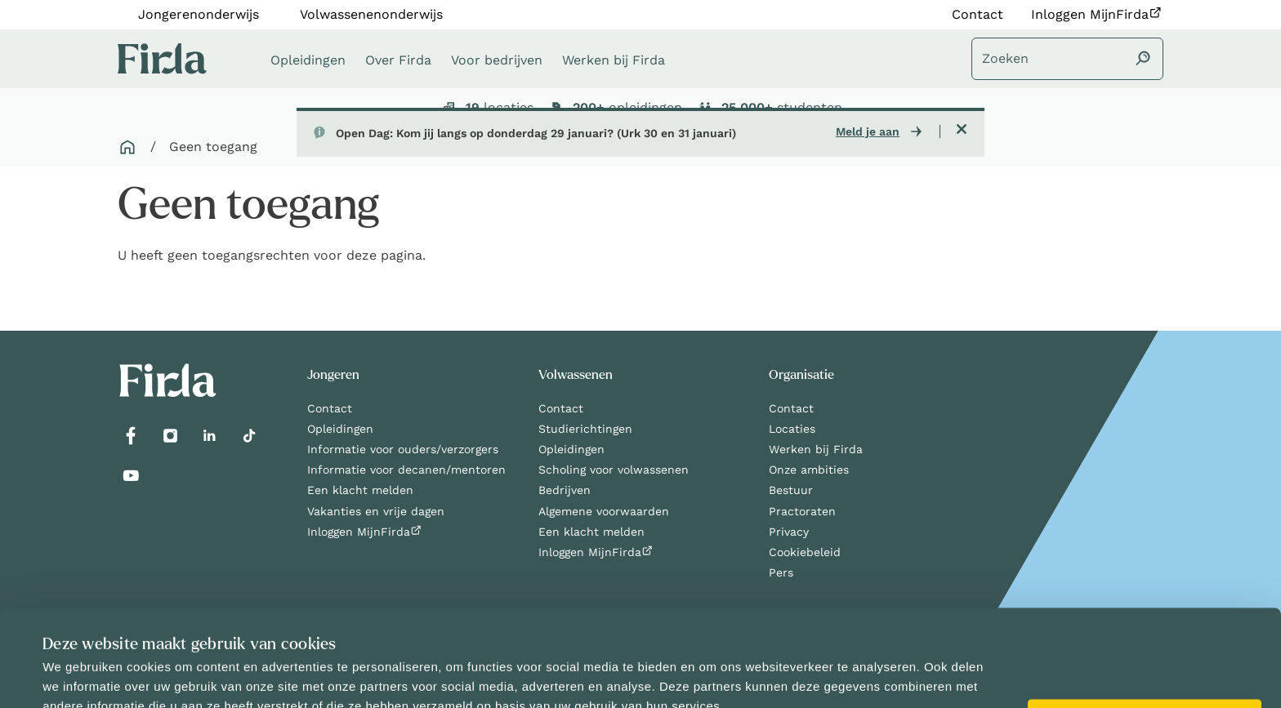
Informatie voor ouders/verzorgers (402, 449)
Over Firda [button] (398, 60)
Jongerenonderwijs (198, 14)
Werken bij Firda (816, 449)
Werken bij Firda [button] (613, 60)
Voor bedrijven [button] (496, 60)
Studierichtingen (585, 428)
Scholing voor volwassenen (613, 469)
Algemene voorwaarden (603, 511)
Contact (977, 14)
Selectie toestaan (1133, 680)
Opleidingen (340, 428)
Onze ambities (809, 469)
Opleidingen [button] (308, 60)
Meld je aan (867, 131)
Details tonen (691, 676)
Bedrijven (564, 489)
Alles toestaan (1144, 640)
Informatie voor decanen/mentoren (406, 469)
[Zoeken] (1067, 59)
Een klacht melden (360, 489)
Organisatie (801, 374)
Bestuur (791, 489)
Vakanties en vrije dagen (375, 511)
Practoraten (802, 511)
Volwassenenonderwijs (371, 14)
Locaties (792, 428)
